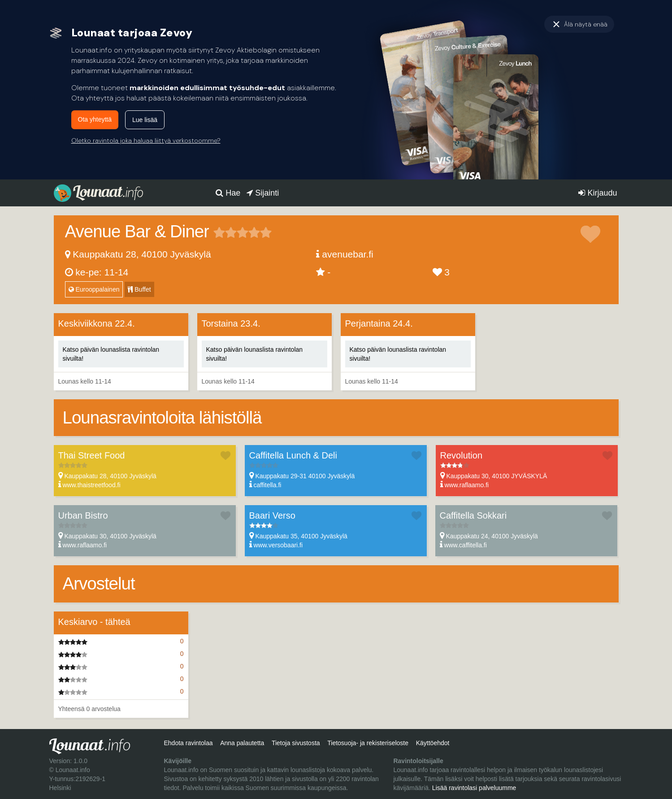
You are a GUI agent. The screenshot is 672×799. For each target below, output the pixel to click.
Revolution (461, 455)
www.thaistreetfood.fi (91, 485)
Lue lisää (144, 119)
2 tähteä (225, 232)
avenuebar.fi (347, 254)
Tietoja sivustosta (296, 743)
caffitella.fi (267, 485)
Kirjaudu (597, 192)
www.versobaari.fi (278, 545)
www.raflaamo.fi (466, 485)
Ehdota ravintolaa (188, 743)
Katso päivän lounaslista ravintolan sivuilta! (111, 354)
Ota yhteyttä (95, 119)
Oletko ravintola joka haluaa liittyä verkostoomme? (146, 140)
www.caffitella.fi (465, 545)
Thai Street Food (91, 455)
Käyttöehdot (433, 743)
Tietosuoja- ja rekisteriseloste (367, 743)
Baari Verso (272, 515)
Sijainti (263, 192)
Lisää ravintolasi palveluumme (474, 787)
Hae (228, 192)
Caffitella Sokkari (473, 515)
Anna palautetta (242, 743)
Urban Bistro (83, 515)
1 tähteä (219, 232)
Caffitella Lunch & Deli (293, 455)
